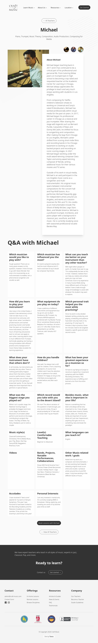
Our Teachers (75, 596)
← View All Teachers (49, 532)
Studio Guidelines (77, 602)
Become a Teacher (77, 599)
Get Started (84, 7)
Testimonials (53, 606)
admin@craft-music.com (13, 596)
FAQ (50, 602)
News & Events (54, 599)
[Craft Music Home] (13, 10)
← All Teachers (49, 20)
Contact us (41, 572)
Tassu (51, 636)
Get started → (55, 572)
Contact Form (9, 599)
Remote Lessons (32, 599)
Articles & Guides (55, 596)
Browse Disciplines (33, 602)
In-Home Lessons (33, 596)
